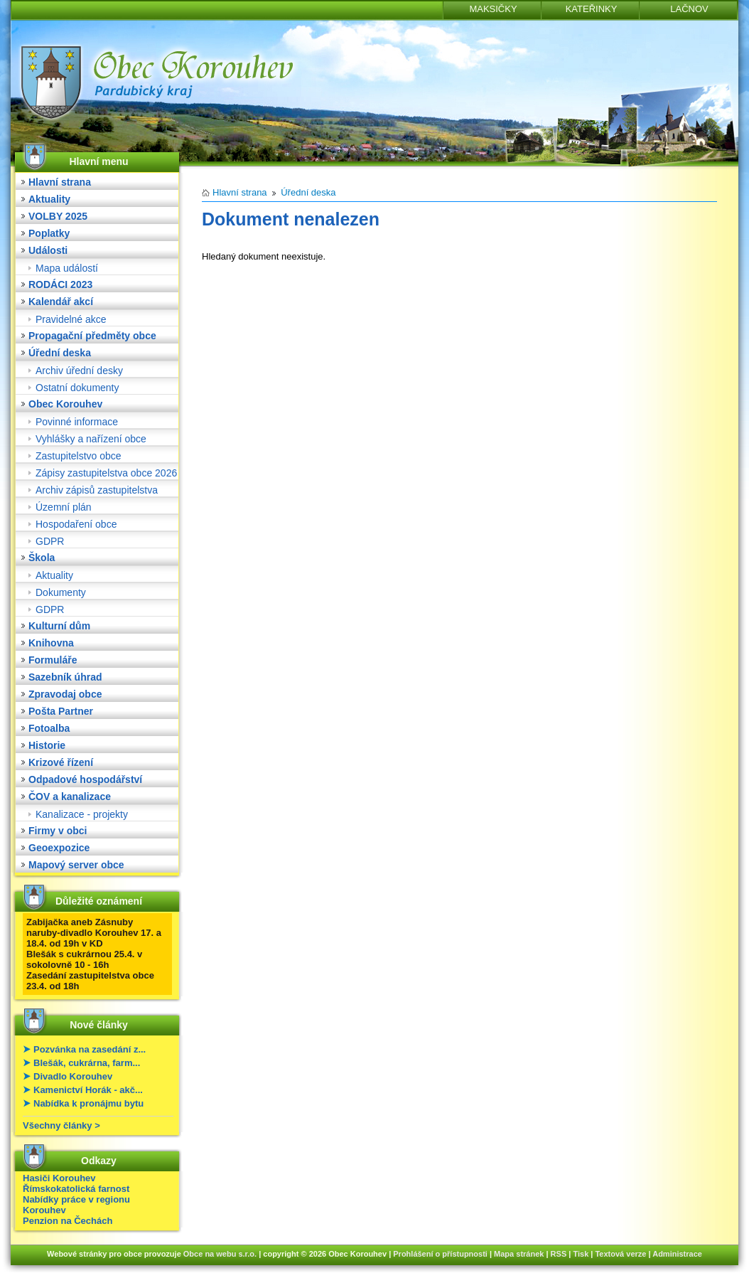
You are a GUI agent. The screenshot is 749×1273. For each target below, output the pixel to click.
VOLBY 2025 (57, 216)
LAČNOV (689, 9)
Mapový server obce (76, 864)
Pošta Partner (60, 711)
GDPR (50, 541)
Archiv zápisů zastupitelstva (97, 490)
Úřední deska (59, 352)
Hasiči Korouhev (59, 1178)
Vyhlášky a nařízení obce (91, 438)
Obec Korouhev (65, 404)
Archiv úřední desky (79, 370)
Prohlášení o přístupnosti (440, 1254)
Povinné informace (77, 421)
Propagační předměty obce (92, 335)
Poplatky (49, 233)
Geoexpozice (59, 847)
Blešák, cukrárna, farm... (86, 1063)
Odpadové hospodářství (85, 779)
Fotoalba (49, 728)
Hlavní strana (59, 182)
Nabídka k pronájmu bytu (88, 1103)
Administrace (677, 1254)
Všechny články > (61, 1125)
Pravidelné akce (71, 319)
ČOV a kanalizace (69, 796)
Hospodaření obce (76, 524)
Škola (41, 557)
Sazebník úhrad (65, 677)
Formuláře (52, 660)
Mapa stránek (519, 1254)
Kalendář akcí (60, 301)
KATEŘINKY (592, 9)
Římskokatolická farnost (76, 1188)
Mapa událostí (67, 268)
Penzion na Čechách (67, 1220)
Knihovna (51, 643)
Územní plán (64, 507)
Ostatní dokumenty (77, 387)
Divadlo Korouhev (72, 1076)
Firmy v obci (57, 830)
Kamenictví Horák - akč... (88, 1090)
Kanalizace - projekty (82, 814)
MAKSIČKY (493, 9)
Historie (46, 745)
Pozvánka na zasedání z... (89, 1049)
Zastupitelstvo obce (79, 456)
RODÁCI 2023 (60, 284)
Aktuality (49, 199)
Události (48, 250)
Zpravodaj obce (65, 694)
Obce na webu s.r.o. (220, 1254)
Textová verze (620, 1254)
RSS (559, 1254)
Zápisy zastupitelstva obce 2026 (106, 473)
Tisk (580, 1254)
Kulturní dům (59, 626)
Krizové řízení (60, 762)
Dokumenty (61, 592)
